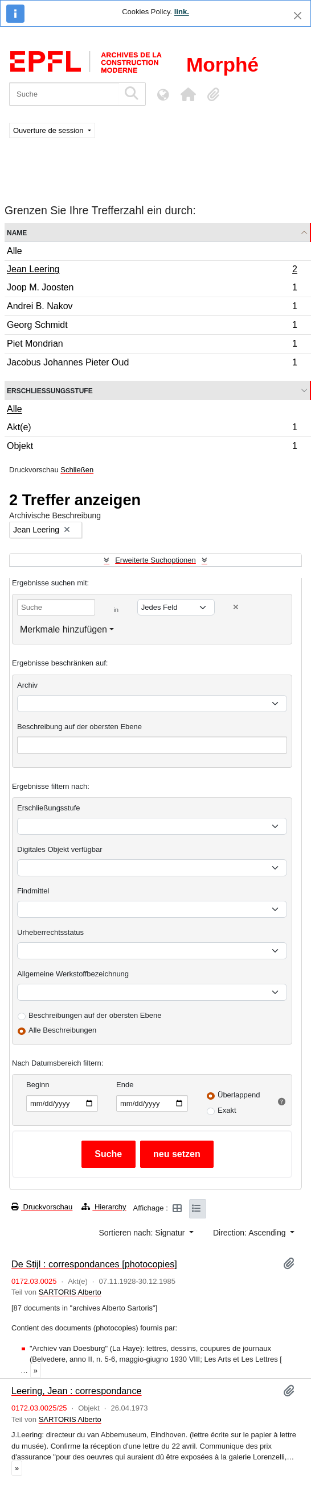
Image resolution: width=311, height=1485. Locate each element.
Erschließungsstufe (50, 390)
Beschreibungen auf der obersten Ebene (94, 1015)
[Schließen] (297, 16)
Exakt (227, 1110)
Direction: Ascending (250, 1232)
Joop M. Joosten (151, 289)
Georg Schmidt (151, 326)
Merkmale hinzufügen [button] (63, 629)
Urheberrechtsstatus (50, 932)
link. (181, 11)
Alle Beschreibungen (62, 1030)
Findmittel (33, 891)
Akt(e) (151, 429)
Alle (14, 251)
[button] (187, 94)
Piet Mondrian (151, 345)
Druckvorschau (41, 1207)
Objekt (151, 447)
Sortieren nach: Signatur (143, 1232)
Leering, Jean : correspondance (76, 1391)
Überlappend (239, 1095)
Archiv (27, 685)
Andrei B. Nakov (151, 308)
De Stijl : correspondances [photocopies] (94, 1264)
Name (17, 232)
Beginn (37, 1084)
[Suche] (64, 94)
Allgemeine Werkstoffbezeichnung (73, 974)
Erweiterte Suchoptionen (155, 560)
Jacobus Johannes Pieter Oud (151, 364)
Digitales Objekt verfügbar (60, 849)
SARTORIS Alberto (70, 1292)
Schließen (76, 469)
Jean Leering (151, 270)
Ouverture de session (49, 130)
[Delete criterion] (236, 607)
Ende (124, 1084)
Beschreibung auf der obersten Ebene (79, 726)
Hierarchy (103, 1207)
